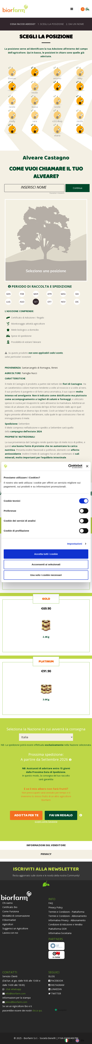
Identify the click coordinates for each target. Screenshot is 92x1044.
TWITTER (54, 993)
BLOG (51, 976)
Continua (77, 187)
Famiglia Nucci (29, 373)
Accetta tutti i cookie (46, 554)
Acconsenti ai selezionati (46, 564)
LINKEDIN (55, 989)
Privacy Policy (55, 907)
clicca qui (37, 1010)
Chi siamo (7, 902)
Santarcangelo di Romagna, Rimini (40, 367)
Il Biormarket (9, 919)
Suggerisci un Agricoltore (15, 928)
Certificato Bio (9, 907)
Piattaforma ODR (57, 928)
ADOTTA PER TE (26, 815)
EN (82, 1040)
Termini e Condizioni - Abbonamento (67, 915)
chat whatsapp (13, 989)
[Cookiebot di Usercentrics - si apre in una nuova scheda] (68, 466)
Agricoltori (7, 924)
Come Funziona (10, 911)
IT (71, 1040)
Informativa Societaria (59, 933)
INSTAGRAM (56, 985)
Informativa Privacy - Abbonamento (67, 920)
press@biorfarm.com (16, 1002)
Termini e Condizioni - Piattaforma (66, 911)
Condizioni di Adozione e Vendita (65, 924)
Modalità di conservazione (16, 915)
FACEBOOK (55, 980)
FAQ (50, 903)
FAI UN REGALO (61, 815)
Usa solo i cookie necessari (46, 575)
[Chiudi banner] (87, 466)
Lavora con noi (10, 932)
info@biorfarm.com (15, 993)
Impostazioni (74, 543)
